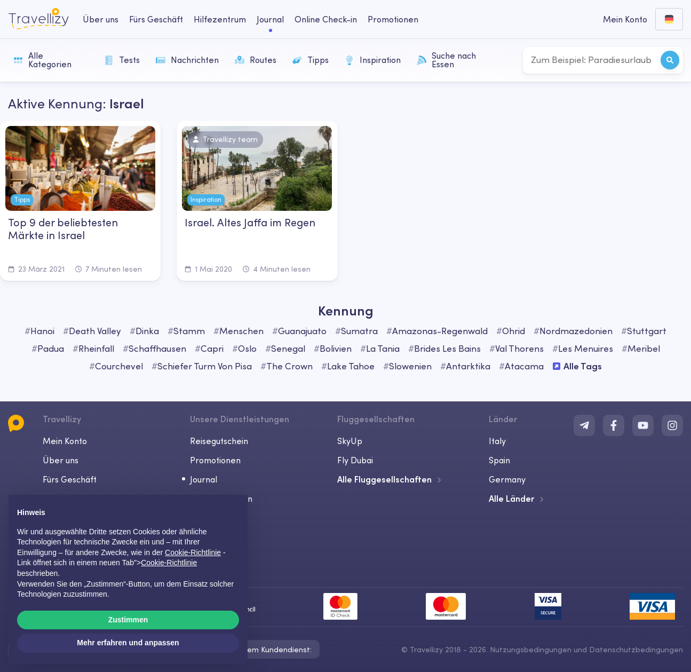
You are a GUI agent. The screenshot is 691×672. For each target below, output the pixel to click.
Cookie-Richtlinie (169, 562)
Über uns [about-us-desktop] (100, 19)
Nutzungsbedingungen (530, 649)
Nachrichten (187, 59)
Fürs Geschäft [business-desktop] (156, 19)
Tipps (310, 59)
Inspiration (373, 59)
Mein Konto (65, 441)
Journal (203, 479)
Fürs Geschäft (70, 479)
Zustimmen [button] (128, 619)
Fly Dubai (355, 460)
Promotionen (393, 19)
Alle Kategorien (42, 59)
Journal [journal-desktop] (270, 19)
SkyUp (349, 441)
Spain (499, 460)
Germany (507, 479)
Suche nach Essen (446, 59)
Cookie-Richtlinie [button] (193, 552)
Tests (122, 59)
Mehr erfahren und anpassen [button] (128, 642)
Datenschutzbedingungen (636, 649)
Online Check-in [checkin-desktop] (326, 19)
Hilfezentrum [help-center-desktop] (220, 19)
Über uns (60, 460)
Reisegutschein (219, 441)
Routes (255, 59)
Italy (497, 441)
